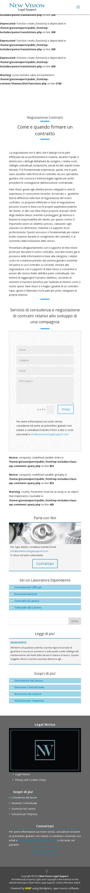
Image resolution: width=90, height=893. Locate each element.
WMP (28, 888)
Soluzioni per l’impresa (29, 700)
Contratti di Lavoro (27, 601)
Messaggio (45, 390)
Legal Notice (22, 774)
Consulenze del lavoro (28, 680)
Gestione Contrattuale (29, 687)
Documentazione (25, 594)
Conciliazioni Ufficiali (27, 587)
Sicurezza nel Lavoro (27, 694)
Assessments (18, 642)
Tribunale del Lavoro (27, 607)
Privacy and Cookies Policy (30, 780)
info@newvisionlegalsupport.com (50, 434)
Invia (66, 409)
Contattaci (45, 563)
